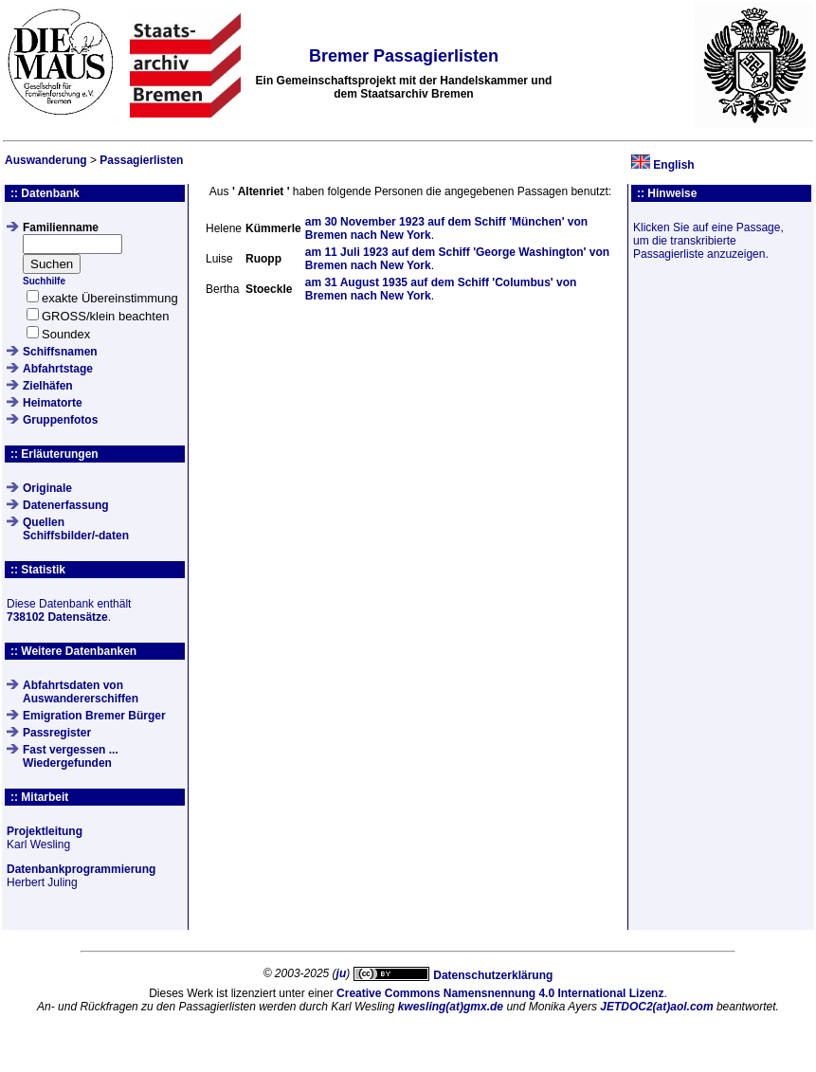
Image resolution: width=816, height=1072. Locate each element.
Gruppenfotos (60, 420)
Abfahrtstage (58, 368)
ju (341, 973)
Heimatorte (52, 402)
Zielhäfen (48, 385)
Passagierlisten (141, 160)
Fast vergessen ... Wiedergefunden (70, 756)
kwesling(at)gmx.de (450, 1006)
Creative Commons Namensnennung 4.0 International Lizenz (499, 993)
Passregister (57, 732)
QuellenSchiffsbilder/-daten (76, 529)
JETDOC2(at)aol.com (656, 1006)
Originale (47, 488)
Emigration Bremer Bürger (94, 715)
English (673, 165)
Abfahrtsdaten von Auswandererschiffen (80, 692)
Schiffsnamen (60, 351)
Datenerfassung (66, 505)
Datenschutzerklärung (493, 975)
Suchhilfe (44, 281)
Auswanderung (46, 160)
